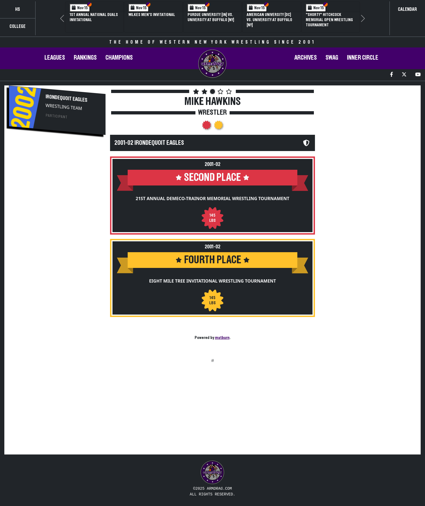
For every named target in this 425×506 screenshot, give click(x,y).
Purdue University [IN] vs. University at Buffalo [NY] (211, 17)
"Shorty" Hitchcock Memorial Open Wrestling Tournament (329, 19)
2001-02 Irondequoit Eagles (149, 143)
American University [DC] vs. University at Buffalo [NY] (269, 19)
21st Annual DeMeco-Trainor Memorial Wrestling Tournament (212, 198)
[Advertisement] (57, 186)
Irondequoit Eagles (66, 98)
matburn (222, 337)
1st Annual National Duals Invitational (94, 17)
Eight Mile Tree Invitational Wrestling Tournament (212, 281)
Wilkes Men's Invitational (151, 14)
